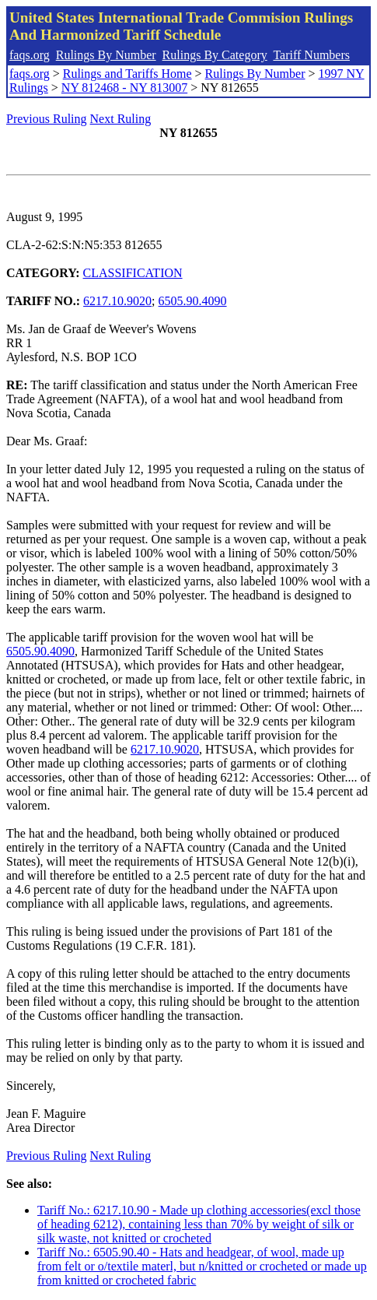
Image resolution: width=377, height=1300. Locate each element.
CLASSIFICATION (133, 272)
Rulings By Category (214, 54)
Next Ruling (121, 118)
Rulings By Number (106, 54)
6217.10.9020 (117, 300)
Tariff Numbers (311, 54)
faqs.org (29, 54)
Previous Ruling (46, 118)
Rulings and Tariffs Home (127, 73)
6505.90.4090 (193, 300)
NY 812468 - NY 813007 (124, 87)
